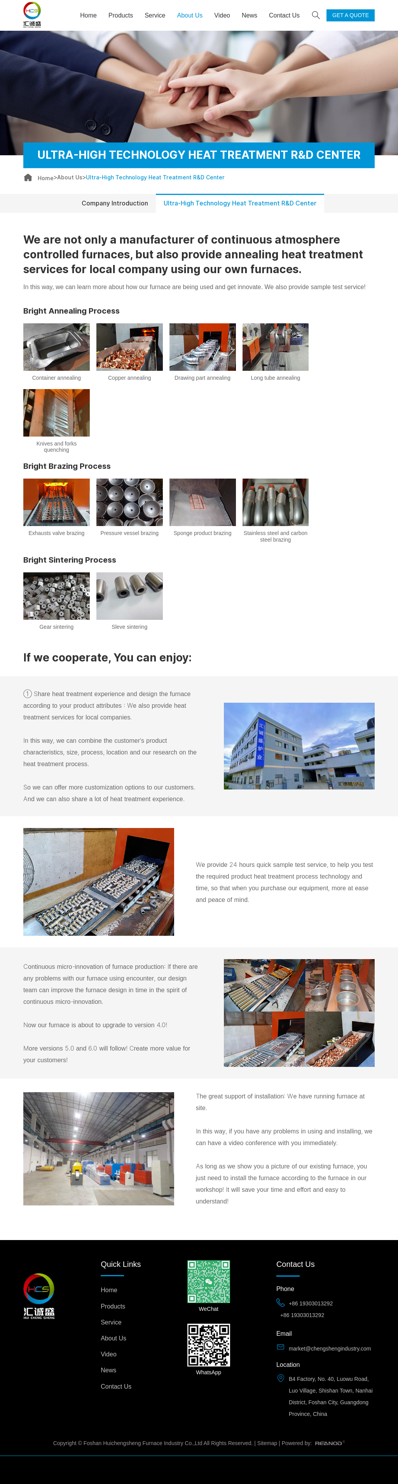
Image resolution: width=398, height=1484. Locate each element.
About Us (190, 15)
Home (88, 15)
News (249, 15)
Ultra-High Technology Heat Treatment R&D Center (155, 177)
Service (155, 15)
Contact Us (284, 15)
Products (120, 15)
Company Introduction (115, 203)
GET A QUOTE (350, 15)
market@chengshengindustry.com (330, 1348)
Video (222, 15)
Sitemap (267, 1443)
